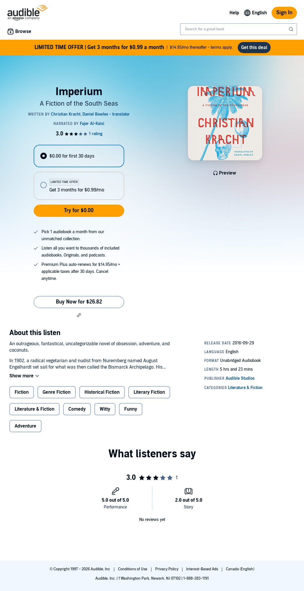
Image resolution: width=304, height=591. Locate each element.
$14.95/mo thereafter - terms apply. (133, 47)
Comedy (77, 409)
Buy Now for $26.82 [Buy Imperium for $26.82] (79, 302)
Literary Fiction (149, 392)
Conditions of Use (133, 569)
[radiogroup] (79, 172)
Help (234, 13)
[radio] (79, 156)
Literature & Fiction (34, 409)
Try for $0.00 (79, 211)
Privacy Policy (167, 569)
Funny (130, 409)
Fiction (22, 392)
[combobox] (238, 29)
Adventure (25, 426)
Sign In (284, 13)
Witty (105, 409)
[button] (79, 315)
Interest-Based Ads (202, 569)
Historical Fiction (102, 392)
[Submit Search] (291, 29)
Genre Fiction (56, 392)
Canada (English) (240, 569)
